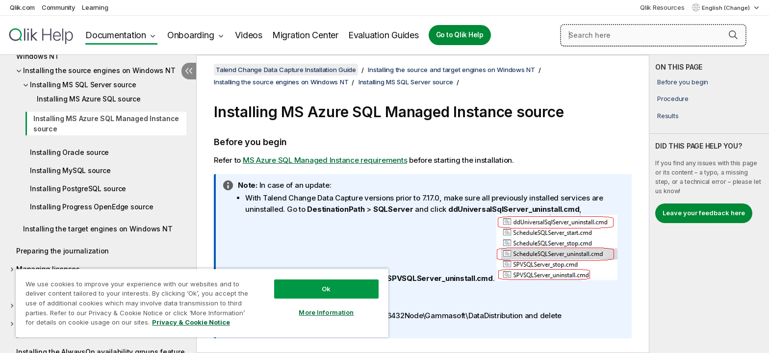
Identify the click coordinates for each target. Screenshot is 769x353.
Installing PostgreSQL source (78, 188)
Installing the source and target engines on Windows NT (451, 70)
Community (59, 7)
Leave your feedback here (704, 213)
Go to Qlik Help (460, 35)
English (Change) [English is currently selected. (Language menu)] (726, 7)
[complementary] (709, 204)
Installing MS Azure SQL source (89, 99)
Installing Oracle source (69, 152)
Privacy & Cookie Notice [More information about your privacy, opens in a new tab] (191, 322)
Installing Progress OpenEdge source (91, 206)
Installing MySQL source (70, 170)
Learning (95, 7)
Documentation (115, 35)
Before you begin (682, 82)
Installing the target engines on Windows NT (97, 229)
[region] (202, 302)
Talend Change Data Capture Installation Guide (286, 70)
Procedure (673, 98)
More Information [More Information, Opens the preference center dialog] (326, 312)
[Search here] (653, 35)
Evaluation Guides (383, 35)
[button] (733, 35)
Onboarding (190, 35)
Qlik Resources (662, 7)
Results (667, 116)
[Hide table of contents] (188, 71)
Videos (248, 35)
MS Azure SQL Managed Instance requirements (325, 160)
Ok (326, 289)
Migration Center (305, 35)
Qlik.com (22, 7)
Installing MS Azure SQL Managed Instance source (106, 123)
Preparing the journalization (62, 251)
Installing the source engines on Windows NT (99, 70)
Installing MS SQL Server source (83, 84)
